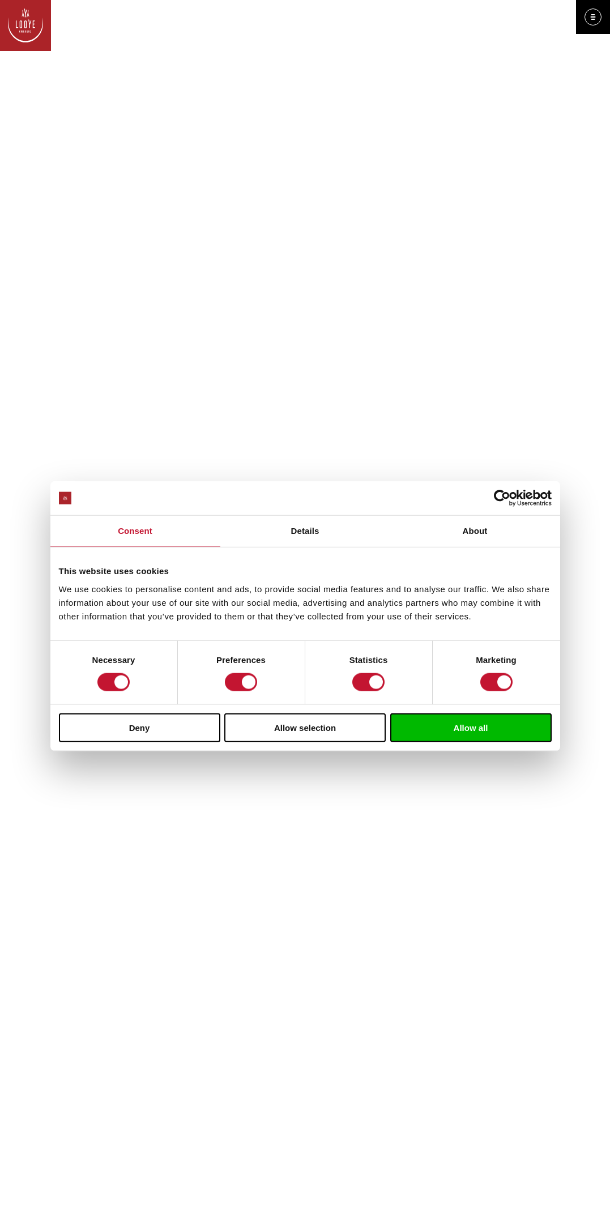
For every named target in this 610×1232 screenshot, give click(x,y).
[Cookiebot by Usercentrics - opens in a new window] (502, 498)
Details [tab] (305, 531)
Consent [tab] (135, 531)
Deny (139, 727)
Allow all (471, 727)
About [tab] (475, 531)
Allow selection (305, 727)
